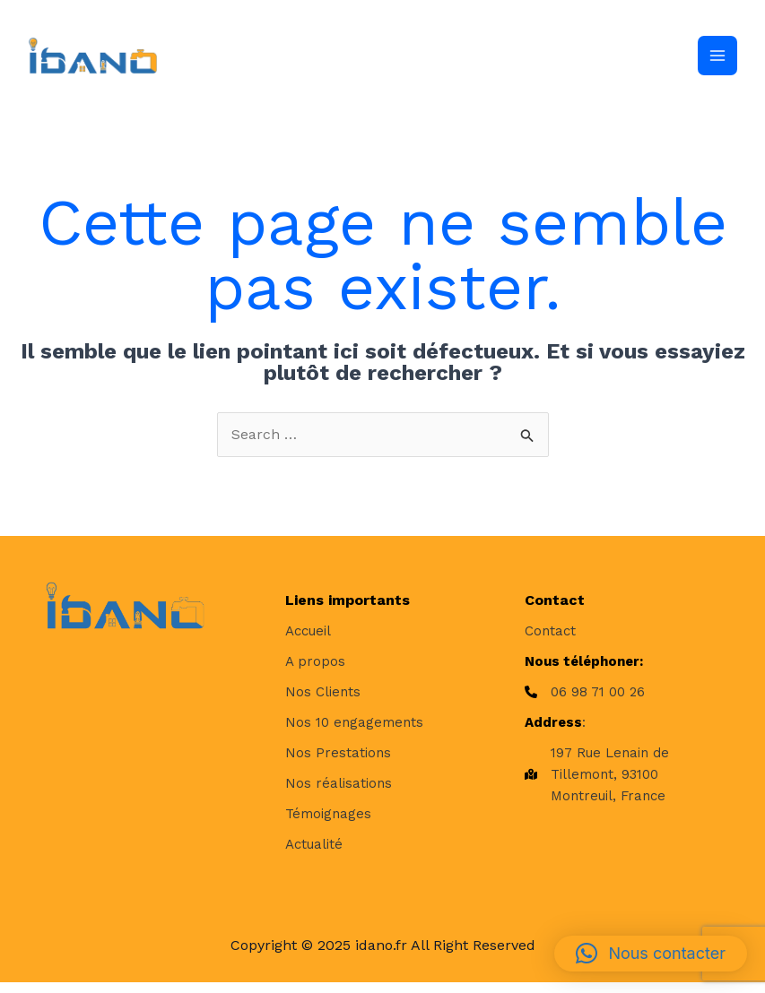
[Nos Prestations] (338, 762)
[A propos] (315, 671)
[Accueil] (308, 641)
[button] (650, 953)
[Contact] (550, 641)
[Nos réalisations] (338, 793)
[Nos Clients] (323, 701)
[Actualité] (314, 854)
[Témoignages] (328, 823)
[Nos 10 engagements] (354, 732)
